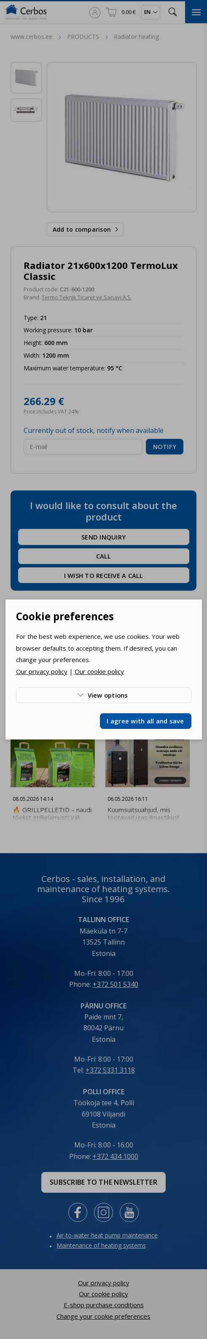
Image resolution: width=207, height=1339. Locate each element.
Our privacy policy (41, 671)
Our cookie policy (99, 671)
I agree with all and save (145, 721)
